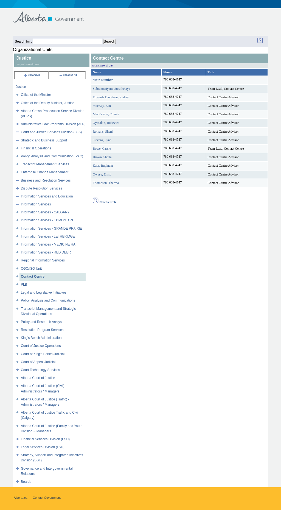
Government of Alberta (53, 14)
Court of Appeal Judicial (38, 362)
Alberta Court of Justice (38, 378)
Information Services (36, 204)
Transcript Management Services (45, 164)
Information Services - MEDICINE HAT (49, 244)
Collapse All (68, 75)
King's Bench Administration (41, 338)
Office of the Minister (36, 95)
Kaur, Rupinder (103, 166)
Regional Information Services (43, 260)
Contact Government (47, 497)
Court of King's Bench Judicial (42, 354)
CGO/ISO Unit (31, 269)
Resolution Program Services (42, 330)
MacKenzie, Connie (106, 114)
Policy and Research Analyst (42, 322)
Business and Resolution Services (46, 180)
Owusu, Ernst (102, 174)
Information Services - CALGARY (45, 212)
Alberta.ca (20, 497)
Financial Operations (36, 148)
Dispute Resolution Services (41, 188)
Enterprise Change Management (44, 172)
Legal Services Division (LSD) (42, 447)
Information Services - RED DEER (46, 252)
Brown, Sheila (102, 157)
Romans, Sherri (103, 131)
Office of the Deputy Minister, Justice (47, 103)
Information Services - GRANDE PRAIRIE (51, 228)
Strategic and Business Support (44, 140)
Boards (26, 482)
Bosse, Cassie (102, 149)
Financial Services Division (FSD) (45, 439)
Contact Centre (32, 276)
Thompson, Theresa (106, 183)
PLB (24, 284)
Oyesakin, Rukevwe (106, 123)
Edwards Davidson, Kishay (111, 97)
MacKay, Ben (102, 106)
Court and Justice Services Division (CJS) (51, 132)
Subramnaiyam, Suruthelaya (111, 89)
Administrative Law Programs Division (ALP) (53, 124)
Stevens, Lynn (102, 140)
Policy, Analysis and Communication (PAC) (52, 156)
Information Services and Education (47, 196)
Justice (21, 87)
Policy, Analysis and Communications (48, 300)
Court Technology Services (40, 370)
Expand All (32, 75)
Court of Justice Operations (41, 346)
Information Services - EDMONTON (47, 220)
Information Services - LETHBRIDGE (48, 236)
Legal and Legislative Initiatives (43, 292)
